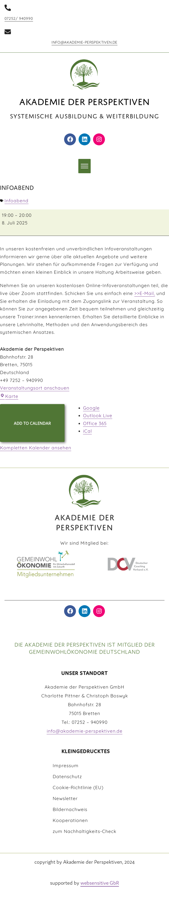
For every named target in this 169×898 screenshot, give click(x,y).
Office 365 (95, 423)
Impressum (66, 765)
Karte (9, 396)
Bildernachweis (70, 809)
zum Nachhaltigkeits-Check (84, 831)
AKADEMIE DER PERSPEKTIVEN (85, 521)
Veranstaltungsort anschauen (34, 388)
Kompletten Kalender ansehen (35, 448)
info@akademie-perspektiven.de (84, 42)
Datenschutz (67, 776)
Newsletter (65, 798)
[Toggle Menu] (84, 166)
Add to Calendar (32, 423)
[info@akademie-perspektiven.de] (8, 32)
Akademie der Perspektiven (84, 100)
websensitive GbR (99, 882)
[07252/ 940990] (8, 8)
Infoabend (16, 200)
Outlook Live (97, 415)
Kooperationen (70, 820)
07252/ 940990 (19, 18)
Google (91, 408)
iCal (87, 431)
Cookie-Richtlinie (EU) (78, 787)
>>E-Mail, (144, 293)
